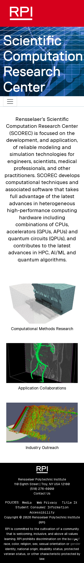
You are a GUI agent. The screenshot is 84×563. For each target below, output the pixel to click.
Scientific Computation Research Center (43, 63)
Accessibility (42, 512)
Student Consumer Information (42, 507)
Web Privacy (47, 502)
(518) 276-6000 (42, 489)
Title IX (69, 502)
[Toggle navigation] (10, 101)
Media (27, 502)
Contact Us (42, 493)
